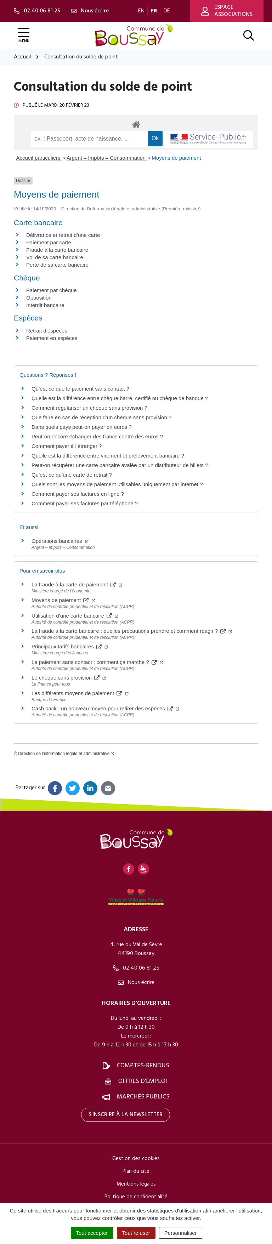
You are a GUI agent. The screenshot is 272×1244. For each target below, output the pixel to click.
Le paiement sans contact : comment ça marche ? (97, 662)
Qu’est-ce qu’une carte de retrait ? (72, 475)
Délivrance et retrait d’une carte (63, 235)
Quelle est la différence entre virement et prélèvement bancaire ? (108, 456)
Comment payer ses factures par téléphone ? (85, 503)
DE (167, 11)
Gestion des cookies (136, 1158)
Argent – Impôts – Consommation (107, 158)
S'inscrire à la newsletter (126, 1114)
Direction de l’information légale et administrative (66, 753)
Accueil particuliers (39, 158)
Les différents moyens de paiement (80, 693)
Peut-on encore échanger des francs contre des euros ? (97, 436)
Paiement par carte (48, 242)
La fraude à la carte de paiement (77, 584)
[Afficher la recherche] (248, 35)
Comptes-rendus (143, 1066)
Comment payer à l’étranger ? (67, 446)
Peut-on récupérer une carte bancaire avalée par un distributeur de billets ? (120, 465)
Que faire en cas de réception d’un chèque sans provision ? (102, 417)
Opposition (39, 298)
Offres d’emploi (142, 1081)
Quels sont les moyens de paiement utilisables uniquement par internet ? (117, 484)
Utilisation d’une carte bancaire (75, 616)
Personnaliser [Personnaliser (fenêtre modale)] (180, 1233)
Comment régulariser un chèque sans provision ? (89, 408)
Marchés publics (143, 1097)
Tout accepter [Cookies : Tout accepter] (92, 1233)
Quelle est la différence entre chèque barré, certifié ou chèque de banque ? (121, 398)
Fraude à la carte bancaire (57, 250)
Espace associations (227, 11)
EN (141, 11)
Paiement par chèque (51, 290)
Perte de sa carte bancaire (57, 265)
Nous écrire (136, 982)
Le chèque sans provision (69, 678)
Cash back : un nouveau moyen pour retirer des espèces (105, 708)
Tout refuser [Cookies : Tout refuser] (136, 1233)
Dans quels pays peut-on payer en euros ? (82, 427)
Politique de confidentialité (136, 1197)
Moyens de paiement (176, 158)
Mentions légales (136, 1184)
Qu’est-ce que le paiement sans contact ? (80, 389)
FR (154, 11)
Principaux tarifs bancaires (70, 646)
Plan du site (136, 1171)
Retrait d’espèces (46, 331)
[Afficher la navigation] (24, 36)
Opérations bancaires (60, 541)
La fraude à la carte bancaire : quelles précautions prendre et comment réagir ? (132, 631)
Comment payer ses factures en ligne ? (78, 494)
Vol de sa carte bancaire (54, 257)
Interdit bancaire (45, 305)
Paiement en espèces (51, 338)
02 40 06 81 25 (136, 968)
